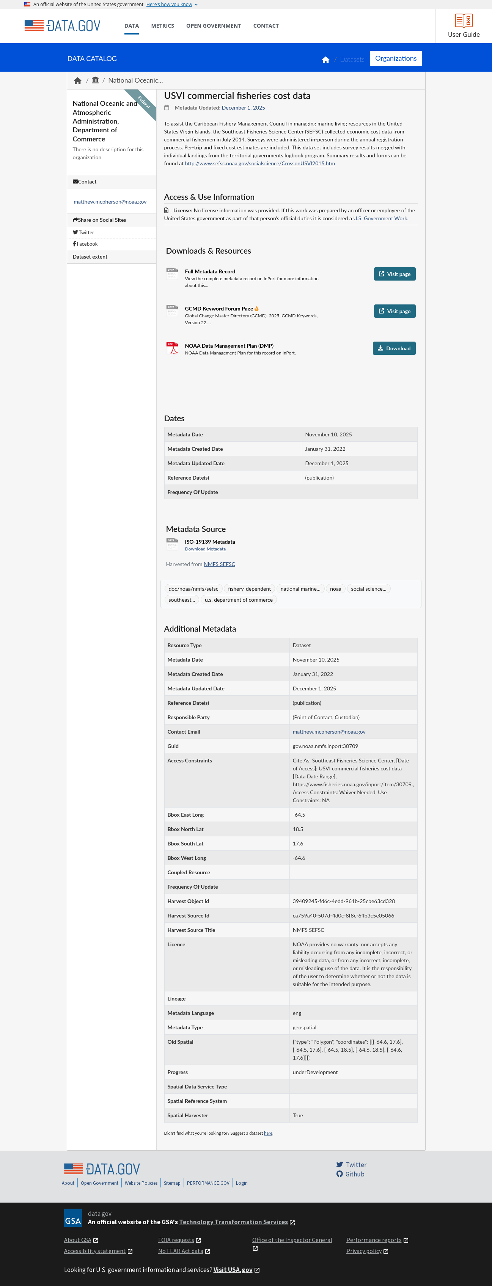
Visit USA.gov (233, 1270)
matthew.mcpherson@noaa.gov (110, 201)
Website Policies (141, 1183)
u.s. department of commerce (239, 599)
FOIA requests (176, 1240)
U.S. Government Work (380, 218)
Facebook (85, 244)
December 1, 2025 (243, 107)
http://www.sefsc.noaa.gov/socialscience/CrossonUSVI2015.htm (260, 163)
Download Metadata (205, 549)
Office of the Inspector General (292, 1240)
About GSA (77, 1240)
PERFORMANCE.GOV (208, 1183)
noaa (335, 588)
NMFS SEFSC (219, 564)
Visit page (394, 274)
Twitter (83, 232)
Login (242, 1183)
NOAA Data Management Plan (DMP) (229, 345)
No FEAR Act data (180, 1251)
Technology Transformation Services (233, 1222)
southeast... (182, 599)
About (68, 1183)
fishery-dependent (249, 588)
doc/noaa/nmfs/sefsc (193, 588)
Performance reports (374, 1240)
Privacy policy (364, 1251)
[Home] (62, 26)
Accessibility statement (95, 1251)
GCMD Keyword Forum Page (220, 308)
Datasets (352, 59)
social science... (369, 588)
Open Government (99, 1183)
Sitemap (172, 1183)
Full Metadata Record (210, 271)
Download (394, 348)
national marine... (301, 588)
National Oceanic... (135, 80)
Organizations (396, 58)
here (268, 1133)
